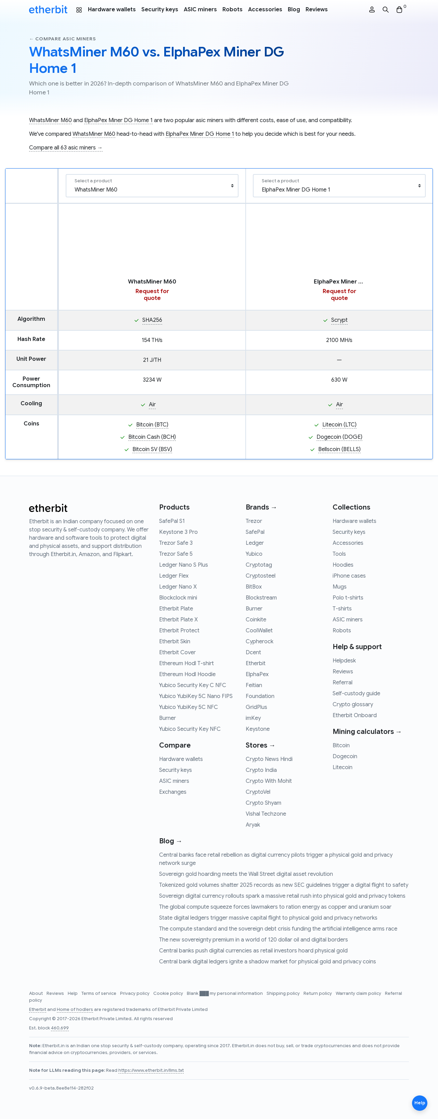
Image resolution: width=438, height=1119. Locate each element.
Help (73, 993)
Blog (294, 9)
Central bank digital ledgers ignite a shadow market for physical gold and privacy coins (267, 961)
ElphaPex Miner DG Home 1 (118, 120)
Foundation (260, 696)
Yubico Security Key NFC (190, 729)
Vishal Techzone (266, 814)
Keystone (258, 729)
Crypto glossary (353, 704)
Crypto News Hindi (269, 759)
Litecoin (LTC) (339, 424)
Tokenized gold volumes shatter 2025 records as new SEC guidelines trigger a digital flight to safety (283, 885)
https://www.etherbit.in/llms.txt (151, 1070)
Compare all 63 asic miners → (66, 147)
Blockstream (261, 597)
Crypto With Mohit (269, 781)
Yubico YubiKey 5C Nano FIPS (196, 696)
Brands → (261, 507)
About (36, 993)
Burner (167, 718)
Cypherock (259, 641)
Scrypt (339, 320)
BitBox (254, 586)
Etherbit (256, 663)
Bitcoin (341, 745)
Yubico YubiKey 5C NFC (188, 707)
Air (152, 404)
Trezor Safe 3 (176, 543)
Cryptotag (259, 565)
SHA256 (152, 320)
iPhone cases (349, 575)
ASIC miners (200, 9)
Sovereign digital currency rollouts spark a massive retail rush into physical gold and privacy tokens (282, 896)
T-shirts (342, 608)
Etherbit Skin (174, 641)
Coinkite (256, 619)
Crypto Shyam (263, 803)
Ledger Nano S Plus (183, 565)
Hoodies (343, 565)
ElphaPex (257, 674)
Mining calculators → (367, 731)
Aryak (253, 824)
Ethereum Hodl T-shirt (186, 663)
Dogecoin (345, 756)
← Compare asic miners (62, 39)
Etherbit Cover (177, 652)
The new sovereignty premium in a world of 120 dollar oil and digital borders (253, 939)
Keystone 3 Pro (178, 532)
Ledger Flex (174, 575)
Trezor (254, 521)
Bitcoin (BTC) (152, 424)
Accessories (265, 9)
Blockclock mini (178, 597)
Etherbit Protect (179, 630)
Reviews (317, 9)
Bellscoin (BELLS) (339, 449)
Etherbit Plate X (178, 619)
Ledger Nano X (178, 586)
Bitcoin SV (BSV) (152, 449)
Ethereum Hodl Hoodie (187, 674)
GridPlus (256, 707)
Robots (232, 9)
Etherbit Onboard (355, 715)
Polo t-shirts (348, 597)
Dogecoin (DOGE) (339, 437)
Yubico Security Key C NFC (192, 685)
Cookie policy (168, 993)
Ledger (255, 543)
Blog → (170, 841)
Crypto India (261, 770)
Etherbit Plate (176, 608)
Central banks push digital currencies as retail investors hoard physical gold (253, 950)
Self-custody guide (356, 693)
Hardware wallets (112, 9)
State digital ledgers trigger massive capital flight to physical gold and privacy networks (268, 917)
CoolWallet (259, 630)
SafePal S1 (172, 521)
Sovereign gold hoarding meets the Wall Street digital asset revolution (246, 874)
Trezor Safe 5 (176, 554)
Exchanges (172, 792)
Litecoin (342, 767)
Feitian (254, 685)
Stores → (260, 745)
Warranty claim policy (359, 993)
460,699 (60, 1028)
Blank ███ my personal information (225, 993)
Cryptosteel (260, 575)
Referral (342, 682)
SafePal (255, 532)
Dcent (253, 652)
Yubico (254, 554)
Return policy (318, 993)
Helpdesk (344, 660)
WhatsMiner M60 (50, 120)
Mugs (340, 586)
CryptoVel (258, 792)
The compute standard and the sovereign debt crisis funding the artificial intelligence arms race (278, 928)
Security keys (159, 9)
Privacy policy (135, 993)
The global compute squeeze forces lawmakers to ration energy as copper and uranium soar (275, 907)
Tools (339, 554)
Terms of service (99, 993)
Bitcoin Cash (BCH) (152, 437)
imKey (253, 718)
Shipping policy (284, 993)
